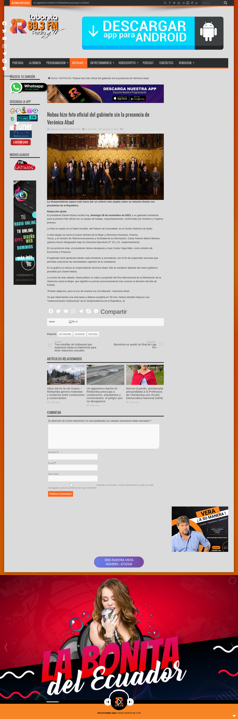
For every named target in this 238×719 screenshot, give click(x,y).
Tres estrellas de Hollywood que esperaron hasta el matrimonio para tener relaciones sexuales (78, 346)
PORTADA (17, 63)
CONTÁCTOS (166, 63)
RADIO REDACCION (71, 129)
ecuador (80, 334)
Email (51, 463)
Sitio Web (53, 474)
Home (52, 78)
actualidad (65, 334)
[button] (232, 642)
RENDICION (186, 63)
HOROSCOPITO (128, 63)
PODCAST (148, 63)
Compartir (114, 312)
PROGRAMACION (57, 63)
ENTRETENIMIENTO (102, 63)
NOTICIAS (79, 63)
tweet (52, 321)
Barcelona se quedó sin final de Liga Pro (133, 345)
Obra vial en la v (41, 3)
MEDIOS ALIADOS (19, 154)
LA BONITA (35, 63)
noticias (93, 334)
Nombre (52, 452)
